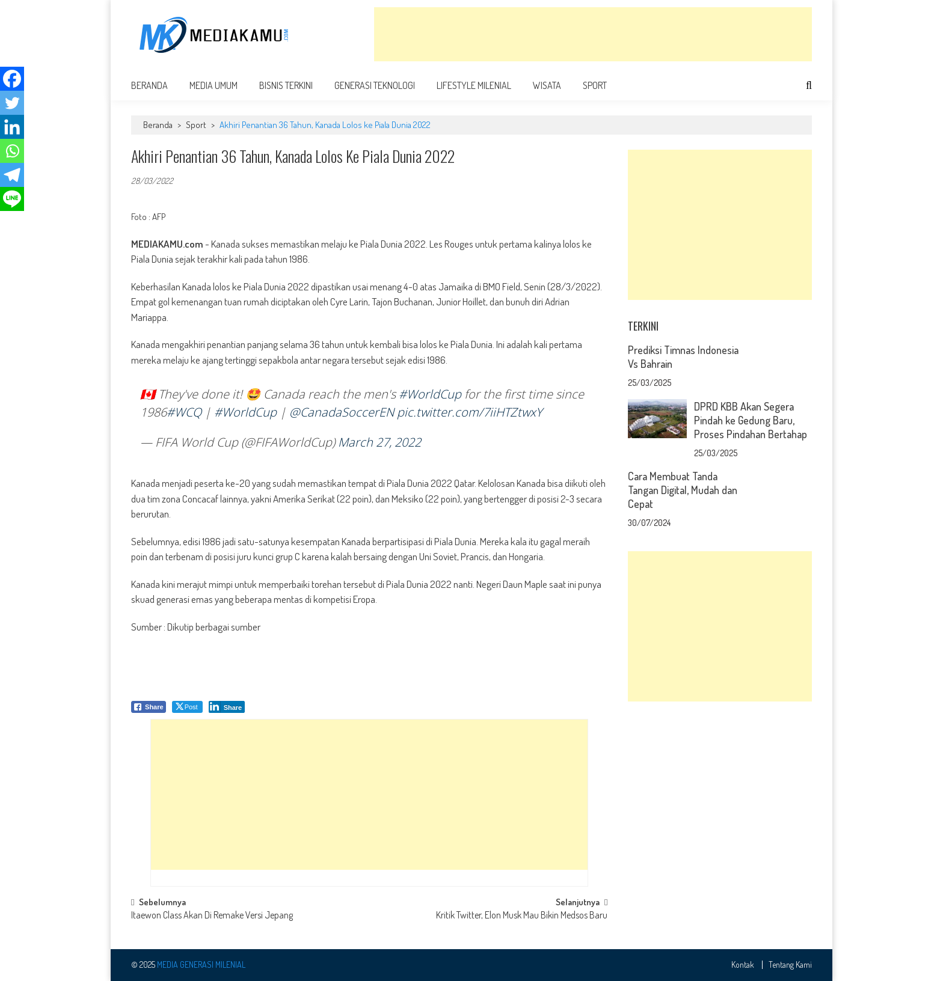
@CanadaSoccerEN (341, 412)
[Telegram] (12, 175)
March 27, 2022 (379, 442)
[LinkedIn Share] (227, 707)
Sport (595, 85)
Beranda (149, 85)
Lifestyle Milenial (474, 85)
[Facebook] (12, 79)
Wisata (547, 85)
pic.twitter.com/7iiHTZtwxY (469, 412)
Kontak (742, 965)
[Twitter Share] (187, 707)
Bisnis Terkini (286, 85)
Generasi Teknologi (374, 85)
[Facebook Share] (148, 707)
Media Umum (213, 85)
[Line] (12, 199)
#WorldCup (430, 394)
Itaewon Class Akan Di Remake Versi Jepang (212, 916)
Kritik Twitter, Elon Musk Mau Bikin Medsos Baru (521, 916)
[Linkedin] (12, 127)
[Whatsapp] (12, 151)
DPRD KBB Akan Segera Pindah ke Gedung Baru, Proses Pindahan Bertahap (750, 420)
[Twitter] (12, 103)
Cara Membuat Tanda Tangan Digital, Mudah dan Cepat (682, 489)
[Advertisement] (593, 34)
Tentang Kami (790, 965)
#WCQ (184, 412)
